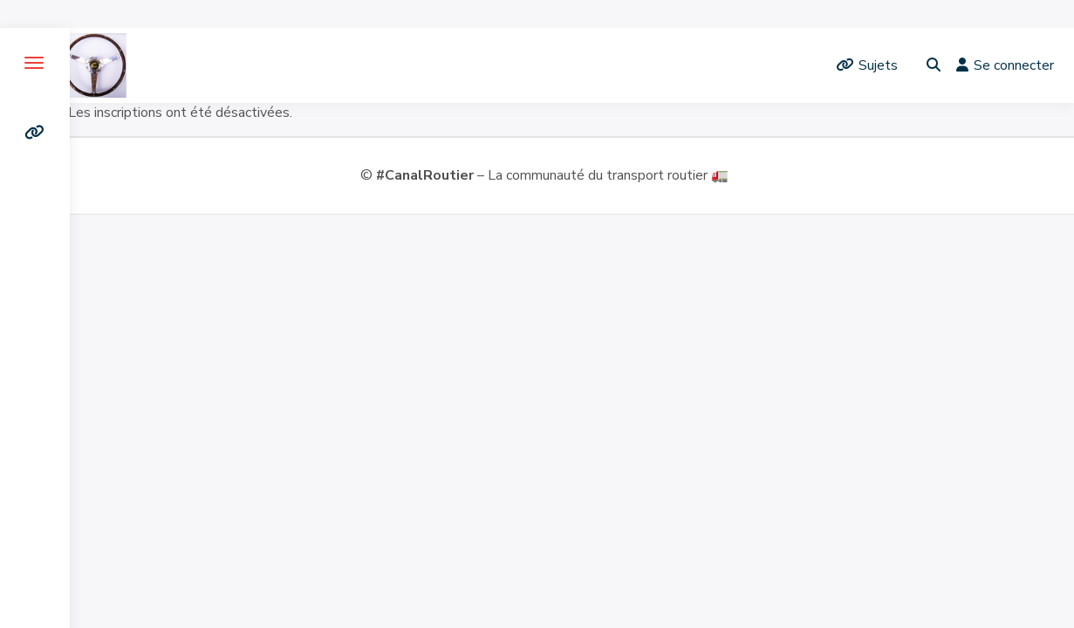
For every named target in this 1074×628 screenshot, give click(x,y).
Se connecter (1005, 65)
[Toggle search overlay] (934, 65)
